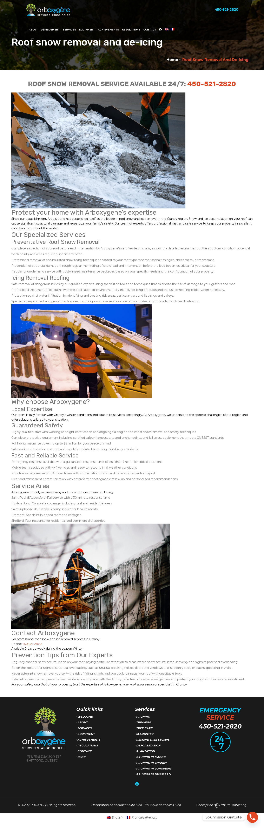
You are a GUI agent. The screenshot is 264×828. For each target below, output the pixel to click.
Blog (82, 757)
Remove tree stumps (153, 739)
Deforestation (148, 745)
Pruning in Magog (151, 757)
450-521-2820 (211, 84)
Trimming (143, 722)
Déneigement (50, 29)
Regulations (131, 29)
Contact (149, 29)
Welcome (85, 716)
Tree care (144, 728)
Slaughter (145, 734)
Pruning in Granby (151, 762)
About (33, 29)
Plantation (145, 751)
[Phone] (252, 817)
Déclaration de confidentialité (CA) (116, 805)
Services (69, 29)
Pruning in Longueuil (153, 768)
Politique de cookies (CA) (163, 805)
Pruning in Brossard (153, 774)
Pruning (143, 716)
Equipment (87, 29)
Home (172, 59)
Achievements (108, 29)
